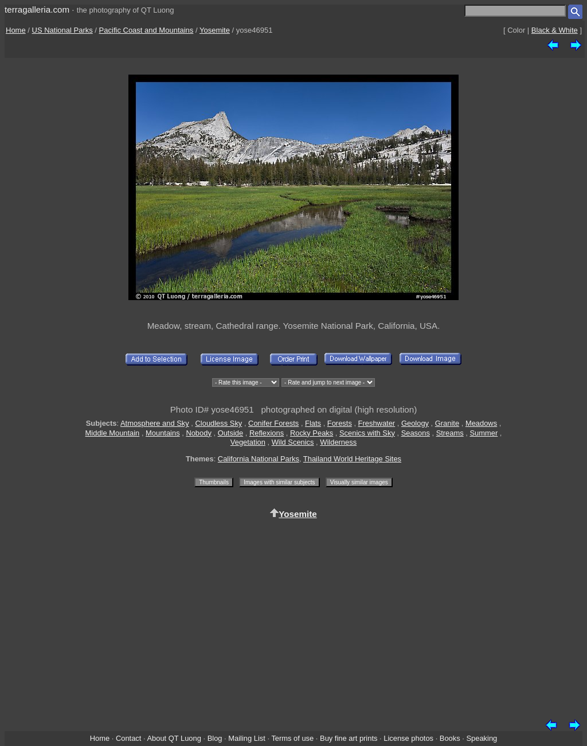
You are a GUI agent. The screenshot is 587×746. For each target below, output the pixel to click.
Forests (339, 423)
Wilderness (338, 442)
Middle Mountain (112, 433)
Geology (415, 423)
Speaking (481, 738)
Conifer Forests (273, 423)
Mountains (163, 433)
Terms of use (292, 738)
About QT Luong (174, 738)
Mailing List (246, 738)
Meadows (481, 423)
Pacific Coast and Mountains (146, 30)
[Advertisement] (293, 617)
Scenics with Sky (367, 433)
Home (16, 30)
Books (450, 738)
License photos (408, 738)
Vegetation (247, 442)
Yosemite (214, 30)
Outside (230, 433)
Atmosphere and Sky (154, 423)
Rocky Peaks (311, 433)
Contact (128, 738)
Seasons (415, 433)
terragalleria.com (37, 9)
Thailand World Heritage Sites (352, 458)
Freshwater (377, 423)
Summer (483, 433)
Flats (313, 423)
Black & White (554, 30)
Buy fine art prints (348, 738)
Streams (450, 433)
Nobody (199, 433)
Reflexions (266, 433)
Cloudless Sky (218, 423)
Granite (447, 423)
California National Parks (258, 458)
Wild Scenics (293, 442)
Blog (215, 738)
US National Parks (62, 30)
